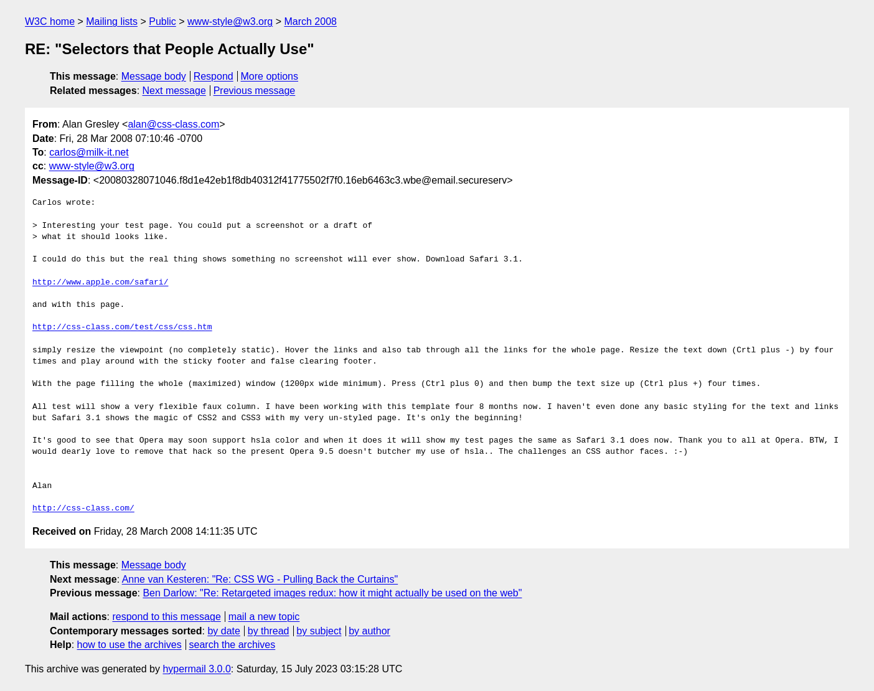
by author (369, 631)
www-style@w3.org (230, 21)
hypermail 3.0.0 (196, 669)
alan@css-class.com (173, 124)
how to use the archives (129, 644)
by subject (318, 631)
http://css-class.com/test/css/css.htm (122, 327)
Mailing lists (112, 21)
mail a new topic (264, 616)
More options (270, 76)
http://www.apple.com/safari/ (100, 282)
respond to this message (166, 616)
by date (223, 631)
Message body (153, 76)
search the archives (232, 644)
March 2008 (310, 21)
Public (162, 21)
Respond (213, 76)
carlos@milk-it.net (88, 152)
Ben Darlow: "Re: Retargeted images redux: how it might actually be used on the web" (332, 593)
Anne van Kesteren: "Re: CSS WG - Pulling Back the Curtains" (260, 579)
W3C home (50, 21)
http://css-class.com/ (83, 508)
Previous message (255, 90)
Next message (174, 90)
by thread (268, 631)
